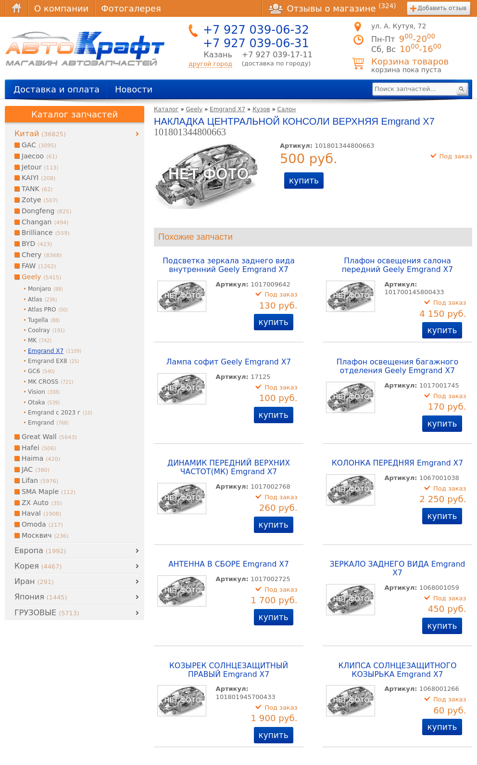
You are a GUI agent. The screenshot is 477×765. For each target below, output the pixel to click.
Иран (34, 581)
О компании (61, 8)
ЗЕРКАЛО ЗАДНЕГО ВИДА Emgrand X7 (397, 568)
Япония (40, 596)
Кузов (261, 109)
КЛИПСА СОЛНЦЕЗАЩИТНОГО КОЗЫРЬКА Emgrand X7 (397, 670)
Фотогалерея (131, 8)
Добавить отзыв (442, 8)
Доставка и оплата (56, 89)
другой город (210, 63)
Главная (16, 8)
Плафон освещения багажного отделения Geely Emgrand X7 (398, 366)
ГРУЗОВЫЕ (46, 612)
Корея (38, 566)
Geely (194, 109)
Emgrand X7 (227, 109)
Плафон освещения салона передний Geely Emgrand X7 (397, 265)
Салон (286, 109)
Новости (133, 89)
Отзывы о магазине (332, 8)
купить (304, 180)
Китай (40, 133)
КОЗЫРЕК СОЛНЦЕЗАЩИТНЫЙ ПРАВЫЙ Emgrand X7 (228, 670)
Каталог (166, 109)
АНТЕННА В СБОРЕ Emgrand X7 (228, 564)
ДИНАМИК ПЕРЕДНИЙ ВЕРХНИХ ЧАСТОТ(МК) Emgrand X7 (228, 467)
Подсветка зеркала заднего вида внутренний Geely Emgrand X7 (228, 265)
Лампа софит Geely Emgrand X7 (228, 362)
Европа (40, 550)
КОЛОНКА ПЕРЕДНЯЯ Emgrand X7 (397, 463)
